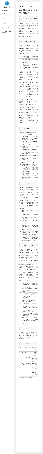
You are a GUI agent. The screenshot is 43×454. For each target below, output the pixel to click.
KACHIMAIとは (5, 10)
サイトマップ (4, 23)
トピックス (4, 13)
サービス (3, 15)
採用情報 (3, 18)
